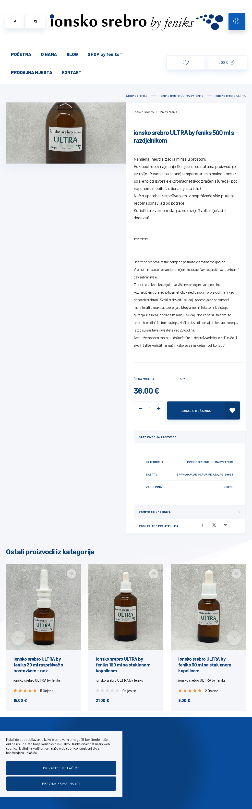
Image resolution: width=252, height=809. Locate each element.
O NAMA (49, 54)
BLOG (72, 54)
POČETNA (21, 54)
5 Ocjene (46, 687)
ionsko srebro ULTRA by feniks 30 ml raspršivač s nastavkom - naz (38, 661)
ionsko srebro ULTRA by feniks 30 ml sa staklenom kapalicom (204, 661)
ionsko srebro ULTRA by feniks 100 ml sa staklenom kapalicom (123, 661)
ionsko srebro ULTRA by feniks (155, 112)
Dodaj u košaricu (199, 409)
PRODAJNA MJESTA (31, 72)
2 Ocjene (211, 687)
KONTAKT (72, 72)
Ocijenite (129, 687)
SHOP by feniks (105, 54)
